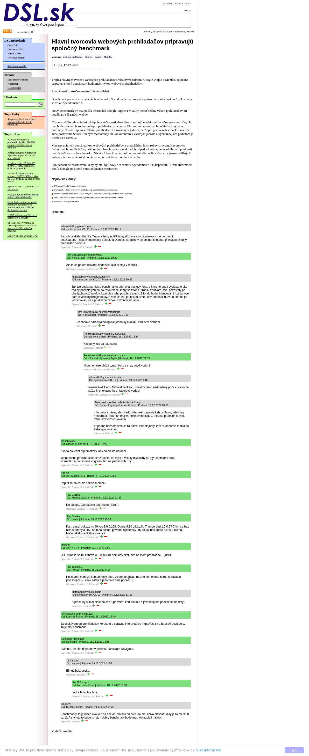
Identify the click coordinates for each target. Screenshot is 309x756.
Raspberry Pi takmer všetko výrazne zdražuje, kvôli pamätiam (21, 122)
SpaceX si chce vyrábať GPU (22, 236)
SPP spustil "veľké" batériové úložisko (70, 186)
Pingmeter (12, 83)
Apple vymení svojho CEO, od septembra (23, 188)
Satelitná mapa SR (17, 66)
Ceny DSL (12, 45)
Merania (24, 80)
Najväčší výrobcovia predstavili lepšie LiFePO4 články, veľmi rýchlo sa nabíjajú (21, 143)
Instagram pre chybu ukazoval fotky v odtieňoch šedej (23, 195)
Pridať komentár (62, 731)
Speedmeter (13, 79)
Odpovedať (66, 247)
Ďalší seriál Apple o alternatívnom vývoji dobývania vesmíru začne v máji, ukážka (88, 198)
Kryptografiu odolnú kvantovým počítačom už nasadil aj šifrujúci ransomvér (86, 190)
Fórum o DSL (14, 53)
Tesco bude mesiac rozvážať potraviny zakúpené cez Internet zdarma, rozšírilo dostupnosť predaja (22, 206)
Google (88, 57)
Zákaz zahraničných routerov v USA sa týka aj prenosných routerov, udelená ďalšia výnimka (93, 194)
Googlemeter (14, 88)
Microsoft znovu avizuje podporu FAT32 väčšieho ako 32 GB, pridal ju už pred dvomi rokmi (23, 177)
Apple (98, 57)
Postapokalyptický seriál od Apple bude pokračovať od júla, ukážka (21, 155)
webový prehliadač (73, 57)
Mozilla (108, 57)
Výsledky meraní (16, 57)
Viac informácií (208, 750)
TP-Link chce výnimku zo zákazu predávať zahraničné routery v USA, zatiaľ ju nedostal (21, 226)
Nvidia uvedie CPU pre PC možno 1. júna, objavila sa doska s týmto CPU (21, 166)
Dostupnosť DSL (16, 49)
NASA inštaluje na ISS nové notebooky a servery (22, 216)
